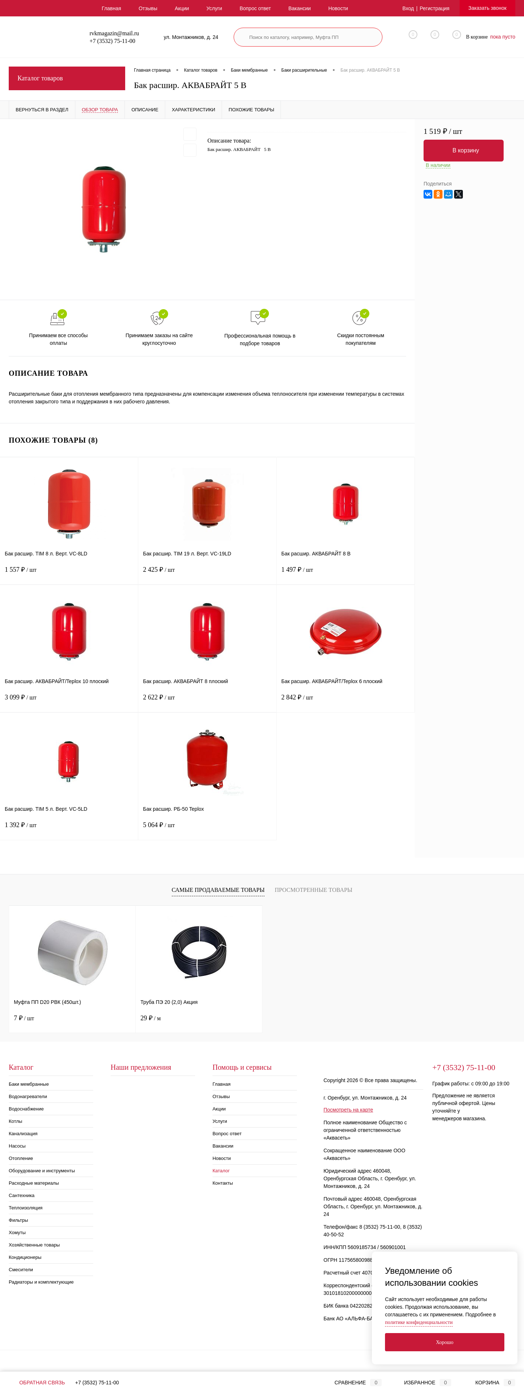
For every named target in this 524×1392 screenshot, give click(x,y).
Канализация (23, 1133)
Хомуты (17, 1232)
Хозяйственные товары (34, 1245)
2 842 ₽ (345, 702)
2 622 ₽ (207, 702)
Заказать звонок (487, 8)
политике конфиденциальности (419, 1322)
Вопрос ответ (255, 8)
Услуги (214, 8)
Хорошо (444, 1342)
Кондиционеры (25, 1257)
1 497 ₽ (345, 574)
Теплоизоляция (26, 1207)
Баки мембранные (29, 1084)
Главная (111, 8)
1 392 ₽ (69, 829)
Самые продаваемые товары (218, 890)
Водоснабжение (26, 1109)
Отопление (21, 1158)
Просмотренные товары (313, 890)
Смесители (21, 1269)
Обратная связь (37, 1382)
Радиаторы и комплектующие (41, 1282)
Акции (182, 8)
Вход (408, 8)
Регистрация (434, 8)
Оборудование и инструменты (42, 1170)
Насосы (17, 1146)
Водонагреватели (28, 1096)
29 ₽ (150, 1018)
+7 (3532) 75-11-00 (97, 1382)
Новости (338, 8)
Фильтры (18, 1220)
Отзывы (148, 8)
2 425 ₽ (207, 574)
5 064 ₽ (207, 829)
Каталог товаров (66, 78)
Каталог (221, 1170)
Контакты (223, 1183)
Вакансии (299, 8)
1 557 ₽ (69, 574)
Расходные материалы (34, 1183)
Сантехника (22, 1195)
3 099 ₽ (69, 702)
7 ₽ (24, 1018)
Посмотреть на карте (348, 1110)
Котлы (15, 1121)
